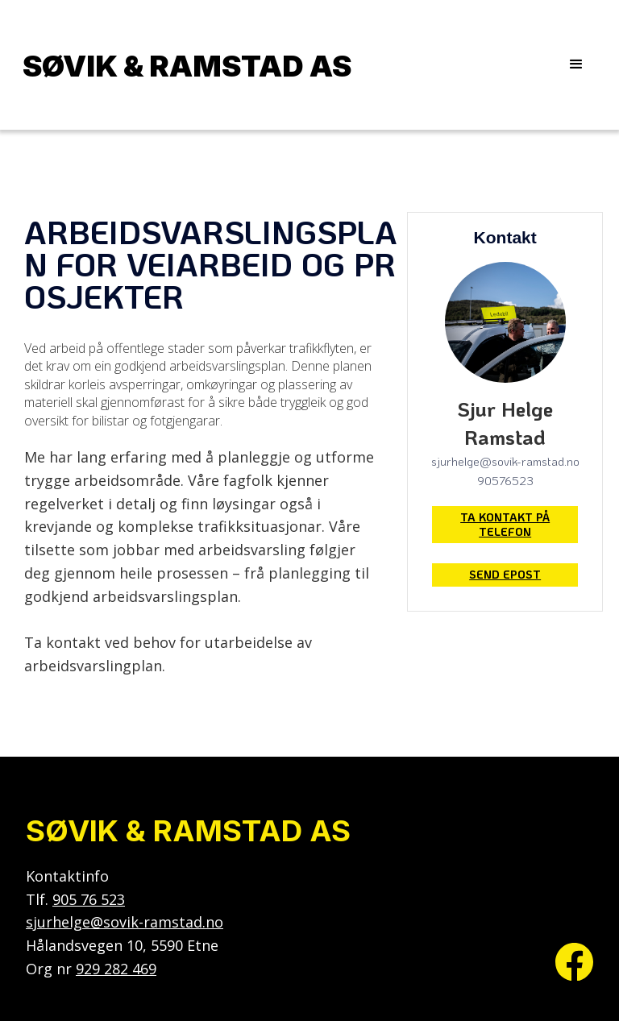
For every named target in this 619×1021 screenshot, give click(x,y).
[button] (576, 64)
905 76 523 (88, 899)
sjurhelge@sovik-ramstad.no (124, 922)
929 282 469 (116, 968)
